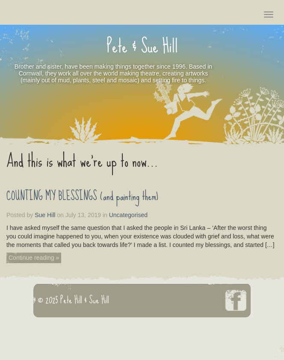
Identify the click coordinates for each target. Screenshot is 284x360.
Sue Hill (45, 215)
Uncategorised (128, 215)
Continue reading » (34, 257)
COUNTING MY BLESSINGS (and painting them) (82, 196)
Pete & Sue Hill (142, 52)
